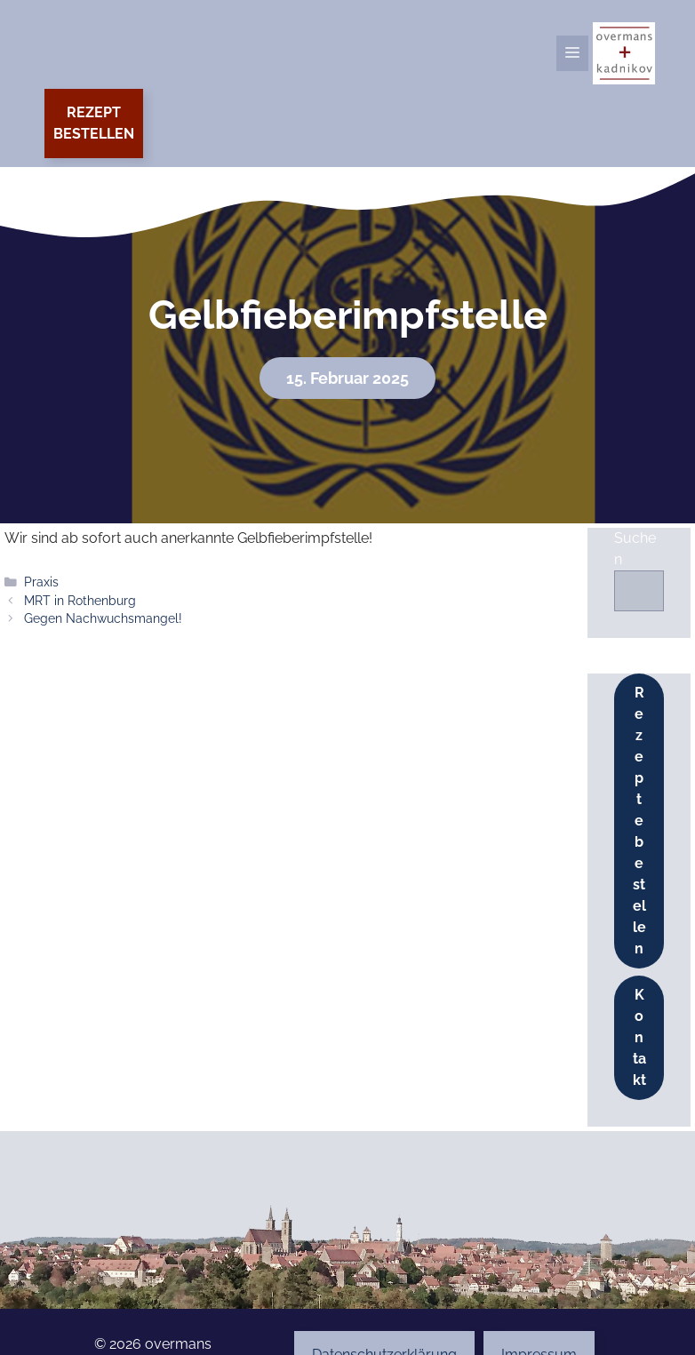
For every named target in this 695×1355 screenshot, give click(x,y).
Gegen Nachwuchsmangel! (103, 618)
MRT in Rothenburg (80, 601)
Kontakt (639, 1037)
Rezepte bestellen (639, 820)
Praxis (41, 582)
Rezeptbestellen (93, 123)
